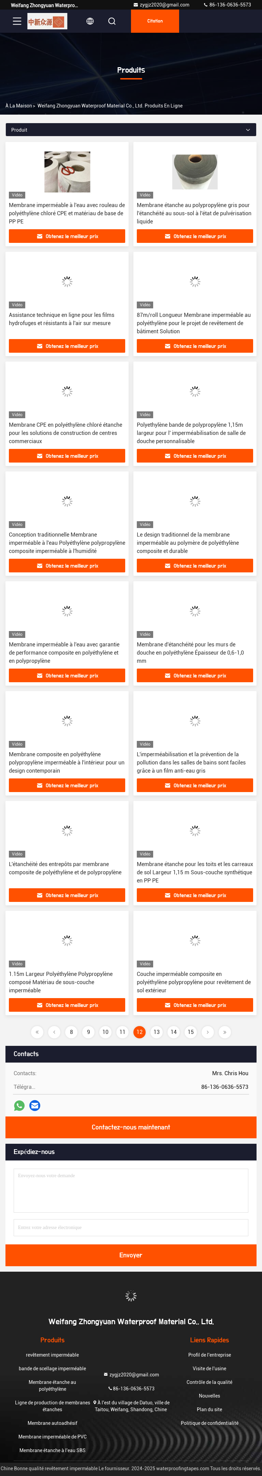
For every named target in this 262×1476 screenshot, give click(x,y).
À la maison (18, 105)
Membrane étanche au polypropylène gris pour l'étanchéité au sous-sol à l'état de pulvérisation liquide (194, 213)
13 (157, 1032)
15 (191, 1032)
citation (155, 21)
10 (105, 1032)
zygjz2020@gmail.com (161, 5)
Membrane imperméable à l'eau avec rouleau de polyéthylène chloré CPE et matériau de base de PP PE (67, 213)
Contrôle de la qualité (209, 1382)
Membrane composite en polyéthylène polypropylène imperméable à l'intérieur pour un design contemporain (67, 762)
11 (122, 1032)
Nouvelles (209, 1396)
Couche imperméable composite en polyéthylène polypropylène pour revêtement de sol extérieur (194, 982)
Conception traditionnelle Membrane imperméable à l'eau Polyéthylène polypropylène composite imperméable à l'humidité (67, 542)
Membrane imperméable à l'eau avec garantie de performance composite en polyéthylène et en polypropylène (64, 652)
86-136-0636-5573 (227, 5)
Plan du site (209, 1409)
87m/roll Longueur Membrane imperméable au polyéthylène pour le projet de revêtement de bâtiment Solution (194, 323)
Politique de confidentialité (209, 1423)
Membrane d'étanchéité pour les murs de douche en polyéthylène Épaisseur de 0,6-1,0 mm (190, 652)
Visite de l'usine (209, 1368)
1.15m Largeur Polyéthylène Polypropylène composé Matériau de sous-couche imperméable (61, 982)
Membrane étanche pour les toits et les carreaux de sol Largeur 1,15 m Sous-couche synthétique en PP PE (195, 872)
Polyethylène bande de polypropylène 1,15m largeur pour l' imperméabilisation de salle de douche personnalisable (191, 433)
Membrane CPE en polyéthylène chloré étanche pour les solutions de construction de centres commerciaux (65, 433)
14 (174, 1032)
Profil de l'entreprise (209, 1355)
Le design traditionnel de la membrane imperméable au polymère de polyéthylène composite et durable (188, 542)
